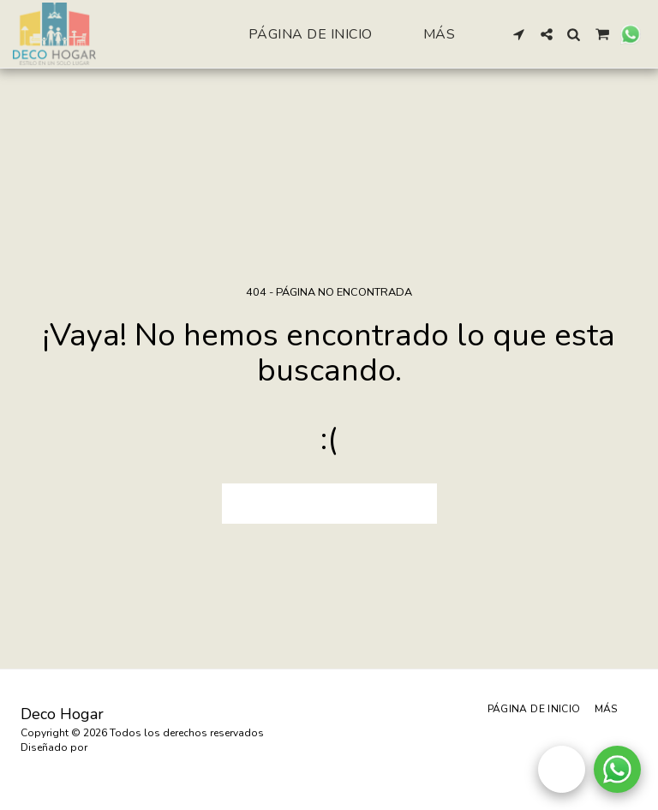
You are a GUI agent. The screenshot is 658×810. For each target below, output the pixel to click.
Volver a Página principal (329, 503)
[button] (519, 34)
